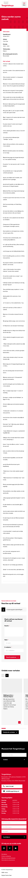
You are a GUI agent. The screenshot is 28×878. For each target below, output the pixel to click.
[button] (7, 675)
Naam (6, 639)
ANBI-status (4, 872)
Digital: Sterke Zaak (6, 875)
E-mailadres (8, 647)
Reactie (7, 625)
